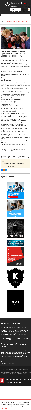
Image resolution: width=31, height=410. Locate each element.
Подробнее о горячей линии (7, 363)
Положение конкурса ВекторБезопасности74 (14, 163)
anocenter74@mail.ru (9, 339)
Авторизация (15, 11)
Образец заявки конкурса (10, 166)
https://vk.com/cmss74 (6, 150)
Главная (3, 20)
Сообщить (3, 361)
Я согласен (5, 408)
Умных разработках (25, 370)
